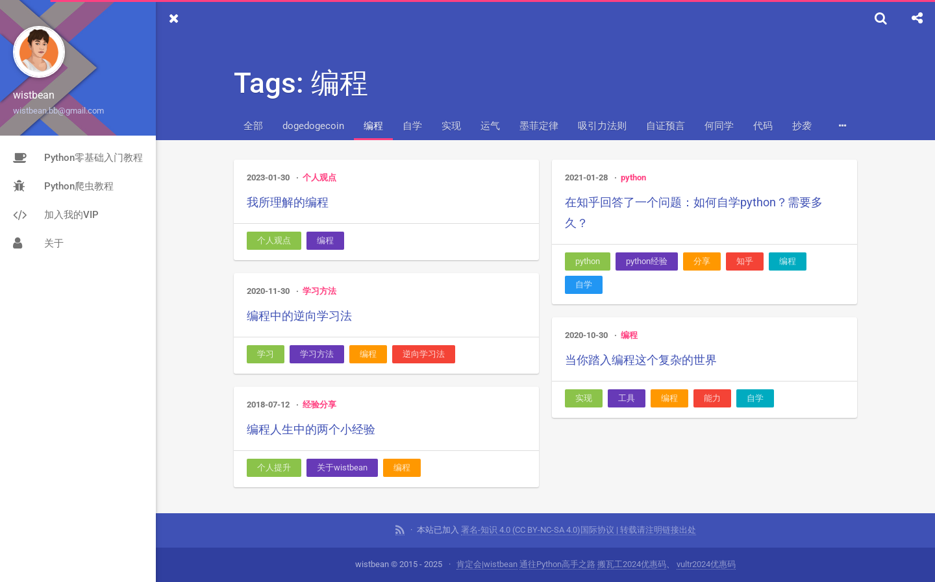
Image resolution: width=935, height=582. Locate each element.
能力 (712, 398)
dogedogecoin (313, 126)
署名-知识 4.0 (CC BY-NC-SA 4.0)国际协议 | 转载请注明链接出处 (578, 530)
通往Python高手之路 (557, 564)
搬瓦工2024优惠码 (631, 564)
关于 (38, 243)
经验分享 (319, 404)
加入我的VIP (56, 214)
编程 (373, 126)
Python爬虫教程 (63, 186)
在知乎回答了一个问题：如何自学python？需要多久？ (694, 212)
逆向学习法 (424, 354)
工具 (626, 398)
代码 (763, 126)
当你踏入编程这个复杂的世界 (641, 360)
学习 (265, 354)
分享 (701, 261)
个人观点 (319, 177)
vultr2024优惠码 (706, 564)
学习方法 (319, 291)
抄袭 (802, 126)
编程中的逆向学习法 (299, 315)
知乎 (744, 261)
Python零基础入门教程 (78, 157)
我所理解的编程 (288, 202)
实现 (451, 126)
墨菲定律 (538, 126)
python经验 (646, 261)
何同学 (719, 126)
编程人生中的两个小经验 (311, 429)
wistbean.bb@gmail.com (58, 110)
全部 (253, 126)
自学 (412, 126)
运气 (490, 126)
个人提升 (274, 467)
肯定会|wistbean (486, 564)
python (633, 177)
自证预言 (665, 126)
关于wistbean (342, 467)
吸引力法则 (602, 126)
